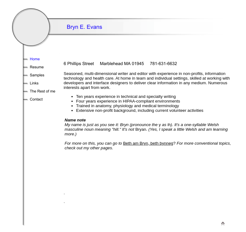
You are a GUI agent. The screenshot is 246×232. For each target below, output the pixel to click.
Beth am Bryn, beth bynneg (148, 143)
